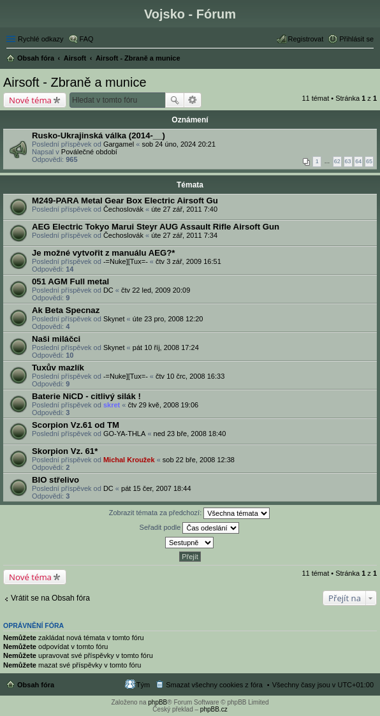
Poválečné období (89, 152)
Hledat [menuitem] (369, 59)
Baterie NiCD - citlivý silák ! (86, 396)
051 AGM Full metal (70, 281)
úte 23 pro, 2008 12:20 (168, 319)
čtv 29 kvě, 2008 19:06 (163, 405)
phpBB (157, 702)
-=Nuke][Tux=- (125, 261)
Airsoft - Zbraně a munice (75, 82)
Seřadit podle (190, 528)
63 (348, 161)
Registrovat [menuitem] (306, 39)
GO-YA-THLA (124, 433)
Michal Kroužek (129, 460)
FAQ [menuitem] (87, 39)
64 (358, 161)
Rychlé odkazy (41, 39)
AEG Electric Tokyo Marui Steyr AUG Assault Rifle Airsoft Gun (155, 226)
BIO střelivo (55, 480)
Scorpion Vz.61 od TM (75, 425)
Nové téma (30, 100)
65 (369, 161)
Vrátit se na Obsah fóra (50, 598)
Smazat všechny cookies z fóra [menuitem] (214, 685)
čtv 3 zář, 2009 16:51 (188, 261)
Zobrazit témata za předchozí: (189, 513)
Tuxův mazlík (58, 367)
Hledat (174, 100)
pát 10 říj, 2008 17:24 (166, 347)
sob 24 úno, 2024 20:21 (179, 144)
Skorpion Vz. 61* (65, 451)
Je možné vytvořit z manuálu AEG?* (103, 253)
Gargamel (118, 144)
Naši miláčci (56, 339)
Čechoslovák (123, 209)
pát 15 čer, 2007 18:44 (156, 488)
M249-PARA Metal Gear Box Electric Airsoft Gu (125, 200)
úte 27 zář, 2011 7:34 (184, 235)
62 (337, 161)
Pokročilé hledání (192, 100)
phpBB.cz (214, 709)
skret (111, 405)
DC (108, 290)
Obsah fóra (35, 685)
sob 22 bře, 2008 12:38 (199, 460)
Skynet (114, 319)
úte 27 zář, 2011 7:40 (184, 209)
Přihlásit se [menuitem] (356, 39)
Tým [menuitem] (143, 685)
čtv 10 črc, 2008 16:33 (190, 376)
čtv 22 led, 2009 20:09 (155, 290)
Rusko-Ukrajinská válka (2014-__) (98, 135)
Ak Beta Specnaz (65, 310)
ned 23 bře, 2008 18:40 (190, 433)
